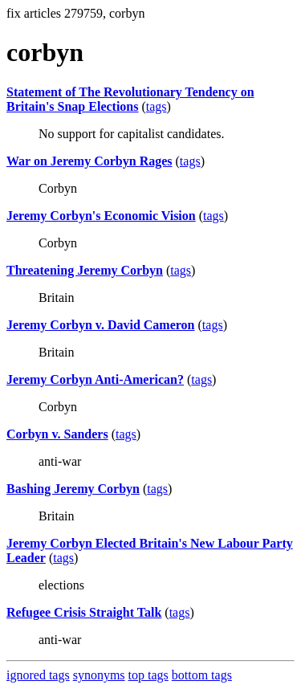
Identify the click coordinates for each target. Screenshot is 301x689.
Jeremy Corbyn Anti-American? (95, 379)
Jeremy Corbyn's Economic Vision (101, 215)
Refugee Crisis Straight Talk (83, 612)
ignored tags (38, 675)
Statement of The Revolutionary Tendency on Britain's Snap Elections (130, 99)
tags (156, 106)
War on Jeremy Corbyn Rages (89, 161)
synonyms (99, 675)
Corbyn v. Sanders (57, 434)
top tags (148, 675)
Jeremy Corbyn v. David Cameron (100, 325)
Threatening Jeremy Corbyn (84, 270)
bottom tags (202, 675)
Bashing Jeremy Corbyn (73, 488)
